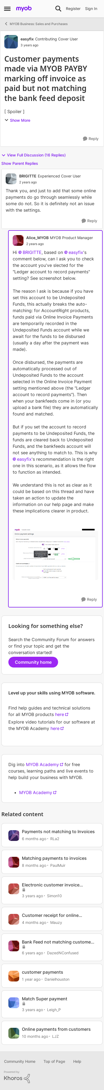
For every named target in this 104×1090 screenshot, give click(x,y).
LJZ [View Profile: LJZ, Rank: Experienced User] (55, 1036)
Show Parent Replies (19, 163)
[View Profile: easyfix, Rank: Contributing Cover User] (11, 41)
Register (73, 8)
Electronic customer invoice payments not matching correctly (56, 885)
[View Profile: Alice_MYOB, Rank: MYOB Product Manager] (18, 240)
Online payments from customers (56, 1029)
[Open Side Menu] (7, 9)
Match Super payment (44, 998)
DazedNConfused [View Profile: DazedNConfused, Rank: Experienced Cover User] (63, 952)
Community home (33, 662)
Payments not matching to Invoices (58, 831)
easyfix (76, 252)
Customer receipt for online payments (50, 915)
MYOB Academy (42, 764)
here (59, 714)
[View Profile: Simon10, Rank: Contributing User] (13, 888)
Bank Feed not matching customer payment (57, 942)
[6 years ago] (32, 952)
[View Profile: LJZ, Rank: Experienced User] (13, 1033)
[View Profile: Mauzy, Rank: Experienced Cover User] (13, 919)
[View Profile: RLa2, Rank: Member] (13, 835)
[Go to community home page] (24, 8)
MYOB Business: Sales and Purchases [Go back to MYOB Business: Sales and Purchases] (36, 24)
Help (77, 1061)
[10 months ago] (35, 1036)
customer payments (42, 972)
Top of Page (54, 1061)
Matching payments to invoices (54, 858)
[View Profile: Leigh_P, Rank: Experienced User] (13, 1002)
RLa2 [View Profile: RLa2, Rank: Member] (54, 838)
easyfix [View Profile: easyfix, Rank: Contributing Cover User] (27, 39)
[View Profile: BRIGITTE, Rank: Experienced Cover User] (11, 178)
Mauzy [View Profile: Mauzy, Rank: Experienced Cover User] (56, 922)
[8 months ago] (34, 865)
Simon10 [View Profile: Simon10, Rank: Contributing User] (54, 895)
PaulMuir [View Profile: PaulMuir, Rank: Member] (57, 865)
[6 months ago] (34, 838)
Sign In (91, 8)
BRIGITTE (32, 252)
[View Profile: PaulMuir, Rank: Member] (13, 862)
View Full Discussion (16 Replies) (33, 155)
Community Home (19, 1061)
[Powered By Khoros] (52, 1077)
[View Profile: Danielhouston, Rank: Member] (13, 976)
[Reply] (91, 138)
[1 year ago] (31, 979)
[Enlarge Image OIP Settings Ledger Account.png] (55, 554)
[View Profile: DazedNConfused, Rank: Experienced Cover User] (13, 946)
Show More (17, 120)
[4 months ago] (34, 922)
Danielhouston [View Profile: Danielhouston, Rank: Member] (57, 979)
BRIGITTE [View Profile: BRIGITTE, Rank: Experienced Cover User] (27, 176)
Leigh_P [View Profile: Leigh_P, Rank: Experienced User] (54, 1009)
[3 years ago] (32, 896)
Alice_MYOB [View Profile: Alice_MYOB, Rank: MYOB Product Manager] (37, 237)
